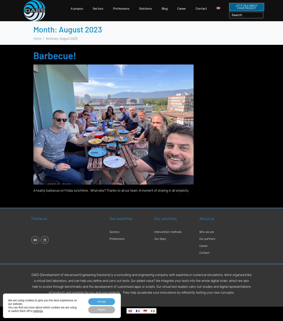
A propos (77, 8)
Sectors (98, 8)
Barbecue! (54, 55)
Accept (101, 301)
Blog (165, 8)
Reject (101, 309)
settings (38, 311)
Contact (201, 8)
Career (181, 8)
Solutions (145, 8)
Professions (121, 8)
